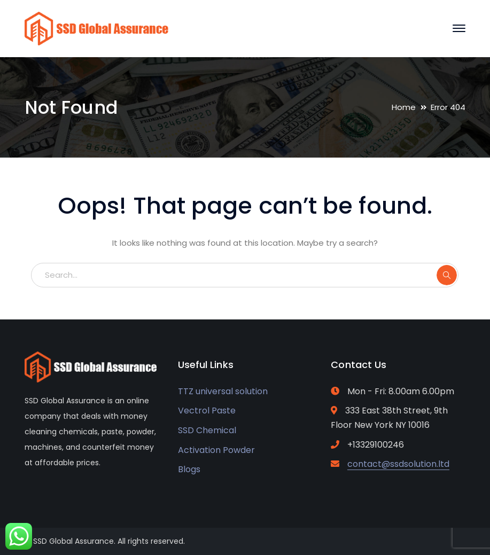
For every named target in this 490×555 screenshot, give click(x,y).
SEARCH (447, 275)
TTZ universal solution (223, 391)
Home (404, 107)
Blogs (189, 469)
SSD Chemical (207, 430)
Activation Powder (216, 450)
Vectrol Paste (207, 410)
